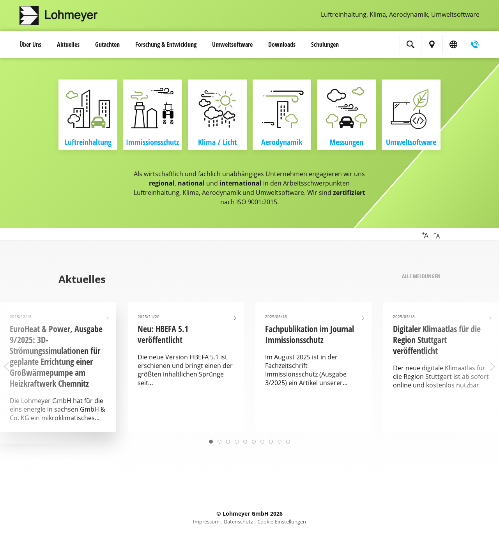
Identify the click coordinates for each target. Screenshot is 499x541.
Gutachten (107, 44)
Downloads (282, 44)
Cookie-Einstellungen (281, 521)
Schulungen (325, 44)
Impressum (206, 521)
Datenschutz (238, 521)
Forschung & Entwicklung (165, 44)
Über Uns (30, 44)
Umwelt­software (232, 44)
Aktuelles (68, 44)
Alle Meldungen (421, 276)
